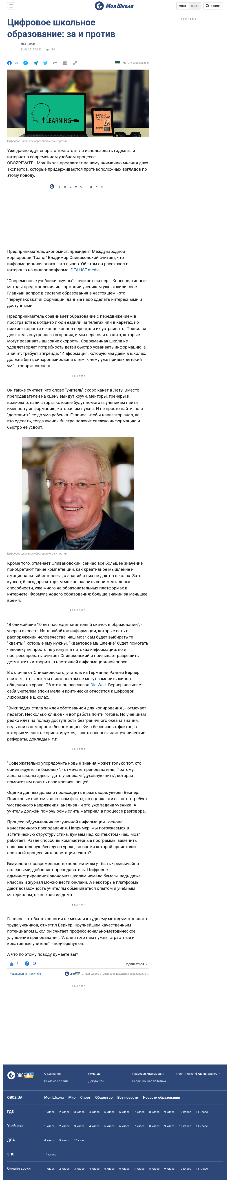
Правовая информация (148, 1073)
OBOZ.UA (14, 1097)
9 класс (169, 1112)
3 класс (79, 1112)
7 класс (139, 1112)
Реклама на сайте (56, 1081)
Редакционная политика (25, 973)
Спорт (85, 1097)
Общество (104, 1097)
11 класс (202, 1112)
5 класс (109, 1112)
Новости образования (161, 1097)
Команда (94, 1073)
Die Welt (98, 684)
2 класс (64, 1112)
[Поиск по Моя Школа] (213, 5)
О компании (52, 1073)
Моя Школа (28, 44)
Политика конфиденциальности (198, 1073)
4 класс (94, 1112)
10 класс (185, 1112)
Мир (72, 1097)
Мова (183, 6)
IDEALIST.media (84, 269)
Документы (96, 1081)
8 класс (154, 1112)
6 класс (124, 1112)
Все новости (127, 1097)
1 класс (49, 1112)
